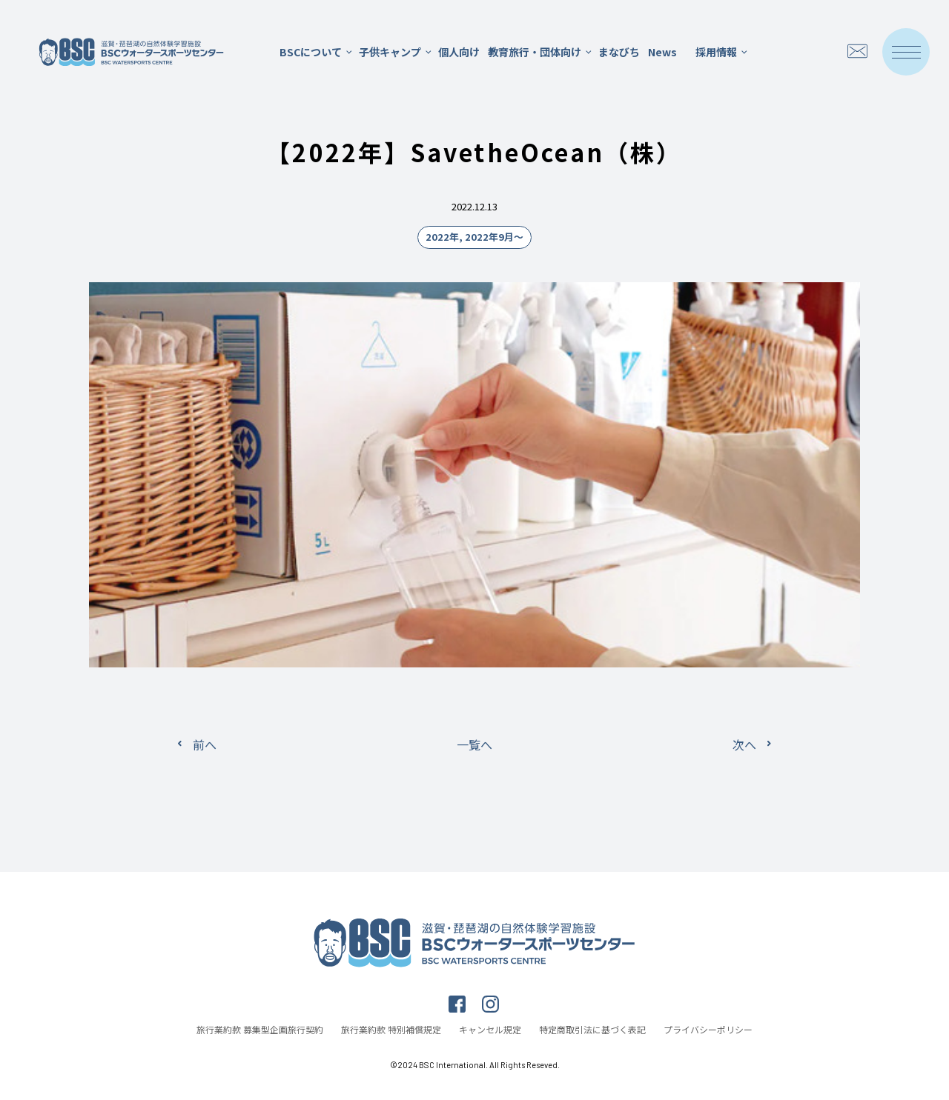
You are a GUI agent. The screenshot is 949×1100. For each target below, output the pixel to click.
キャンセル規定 (490, 1029)
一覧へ (474, 744)
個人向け (459, 51)
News (662, 51)
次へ (744, 744)
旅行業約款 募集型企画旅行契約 (259, 1029)
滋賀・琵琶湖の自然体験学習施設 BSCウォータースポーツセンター (131, 52)
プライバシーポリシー (708, 1029)
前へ (204, 744)
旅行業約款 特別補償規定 (391, 1029)
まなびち (619, 51)
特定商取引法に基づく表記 (592, 1029)
